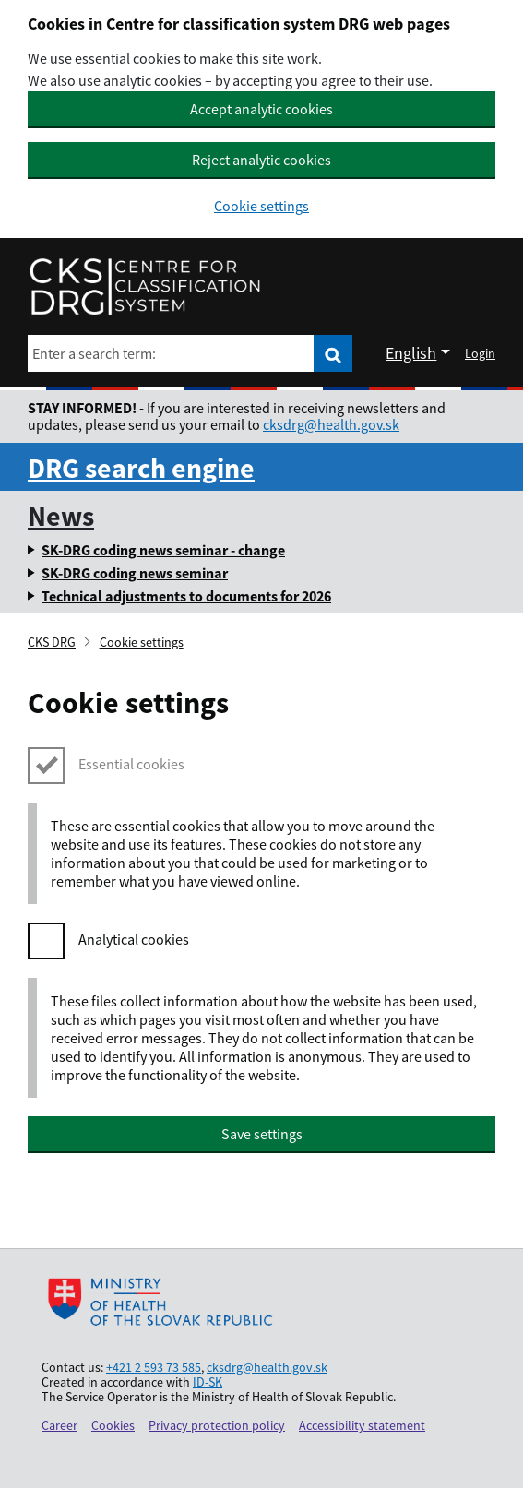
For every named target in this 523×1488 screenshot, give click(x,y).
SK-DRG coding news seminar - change (163, 550)
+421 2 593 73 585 (153, 1367)
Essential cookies (131, 764)
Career (59, 1425)
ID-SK (207, 1382)
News (61, 516)
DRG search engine (141, 468)
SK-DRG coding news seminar (135, 573)
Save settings (262, 1134)
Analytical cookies (133, 939)
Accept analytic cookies (261, 109)
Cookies (113, 1425)
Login (480, 353)
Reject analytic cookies (261, 159)
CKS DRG (52, 642)
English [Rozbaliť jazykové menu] (411, 352)
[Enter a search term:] (171, 353)
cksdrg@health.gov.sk (331, 424)
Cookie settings (261, 206)
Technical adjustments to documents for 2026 (186, 596)
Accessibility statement (362, 1425)
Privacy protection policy (217, 1425)
